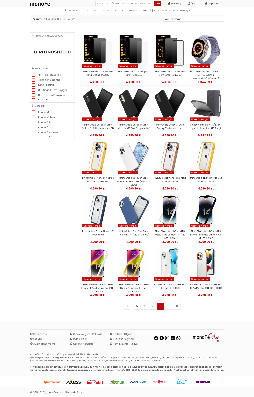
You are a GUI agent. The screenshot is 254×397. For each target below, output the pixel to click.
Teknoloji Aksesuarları (155, 10)
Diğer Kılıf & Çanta (49, 80)
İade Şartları (78, 339)
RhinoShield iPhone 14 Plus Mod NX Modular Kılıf (205, 179)
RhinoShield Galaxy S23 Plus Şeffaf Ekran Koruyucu (98, 73)
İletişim (36, 339)
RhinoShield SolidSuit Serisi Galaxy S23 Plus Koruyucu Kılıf (134, 126)
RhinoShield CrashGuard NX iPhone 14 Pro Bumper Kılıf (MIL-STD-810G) (170, 235)
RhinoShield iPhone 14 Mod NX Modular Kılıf (97, 233)
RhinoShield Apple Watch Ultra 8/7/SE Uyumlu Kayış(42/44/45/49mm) (206, 75)
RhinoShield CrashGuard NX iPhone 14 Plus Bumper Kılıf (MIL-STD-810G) (97, 288)
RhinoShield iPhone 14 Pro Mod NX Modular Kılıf (170, 179)
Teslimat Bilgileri (121, 334)
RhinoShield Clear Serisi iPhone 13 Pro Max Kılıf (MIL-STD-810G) (206, 286)
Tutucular (132, 10)
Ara (158, 3)
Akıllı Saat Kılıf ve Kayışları (53, 90)
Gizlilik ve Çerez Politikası (86, 334)
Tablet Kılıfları (46, 85)
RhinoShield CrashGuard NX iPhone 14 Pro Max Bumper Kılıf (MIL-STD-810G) (205, 235)
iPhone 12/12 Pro (47, 137)
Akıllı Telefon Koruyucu (51, 95)
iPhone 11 (43, 127)
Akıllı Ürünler (71, 10)
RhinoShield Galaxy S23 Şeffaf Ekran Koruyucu (134, 73)
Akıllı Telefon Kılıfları (49, 75)
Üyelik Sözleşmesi (122, 339)
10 (176, 306)
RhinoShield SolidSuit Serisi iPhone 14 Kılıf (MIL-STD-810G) (134, 233)
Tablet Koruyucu (48, 100)
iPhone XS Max (46, 117)
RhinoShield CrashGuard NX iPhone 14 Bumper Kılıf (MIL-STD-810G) (134, 288)
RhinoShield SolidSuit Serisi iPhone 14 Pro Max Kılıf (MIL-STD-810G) (133, 181)
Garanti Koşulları (81, 344)
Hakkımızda (38, 334)
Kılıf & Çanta (90, 10)
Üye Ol (193, 3)
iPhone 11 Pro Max (48, 132)
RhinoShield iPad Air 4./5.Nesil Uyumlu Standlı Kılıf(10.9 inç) (206, 126)
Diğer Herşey (180, 10)
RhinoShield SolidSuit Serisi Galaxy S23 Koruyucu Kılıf (170, 126)
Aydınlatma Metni (42, 344)
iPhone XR (44, 112)
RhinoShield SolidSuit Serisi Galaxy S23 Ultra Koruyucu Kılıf (98, 126)
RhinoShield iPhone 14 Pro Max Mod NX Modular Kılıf (98, 179)
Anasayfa (38, 18)
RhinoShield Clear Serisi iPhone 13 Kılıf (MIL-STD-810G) (170, 286)
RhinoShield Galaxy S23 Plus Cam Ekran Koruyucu (170, 73)
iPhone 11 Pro (45, 122)
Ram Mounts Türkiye (124, 344)
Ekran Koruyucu (111, 10)
